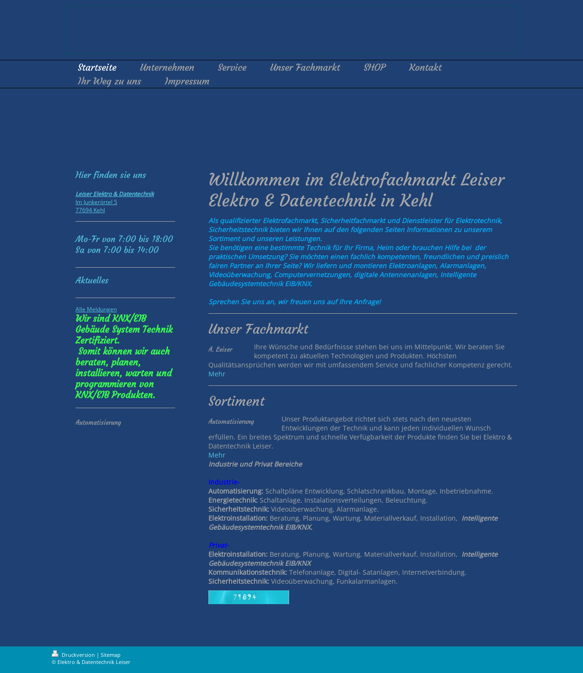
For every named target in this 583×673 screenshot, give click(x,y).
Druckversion (74, 654)
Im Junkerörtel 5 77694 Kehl (114, 202)
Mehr (217, 373)
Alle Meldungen (96, 309)
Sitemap (111, 654)
